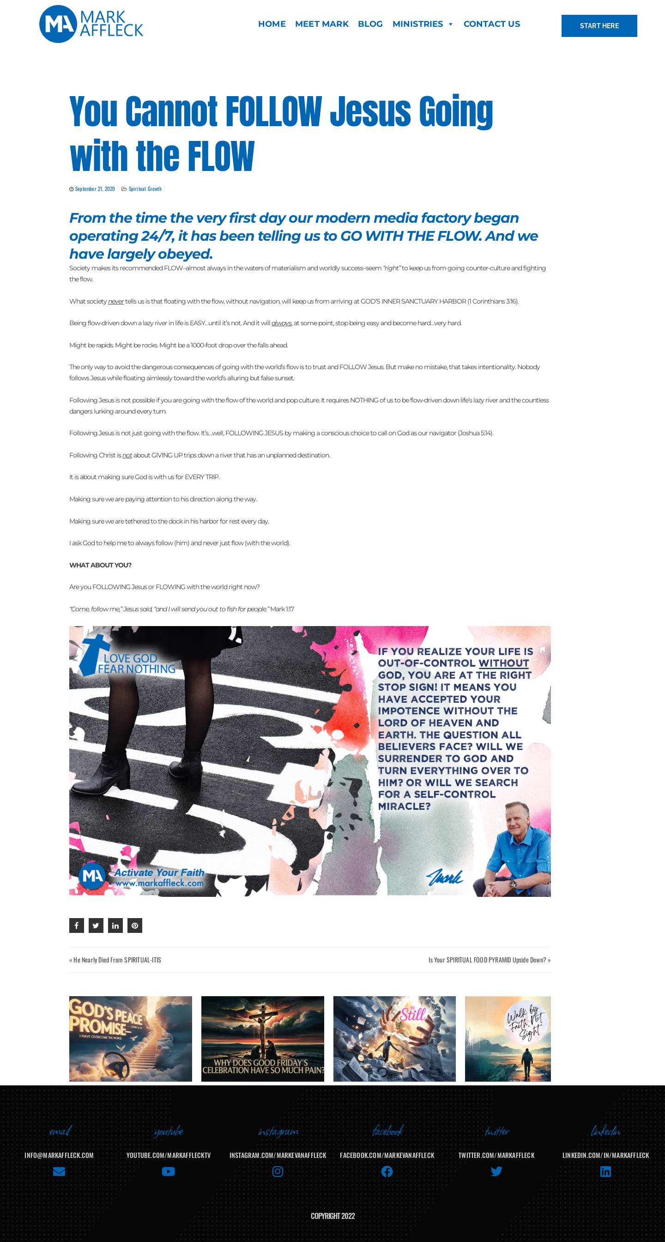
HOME (272, 24)
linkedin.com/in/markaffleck (605, 1148)
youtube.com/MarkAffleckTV (169, 1148)
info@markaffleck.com (59, 1148)
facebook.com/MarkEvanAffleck (387, 1148)
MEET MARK (322, 24)
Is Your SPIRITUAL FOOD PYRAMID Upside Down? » (490, 959)
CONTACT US (492, 24)
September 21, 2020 (95, 188)
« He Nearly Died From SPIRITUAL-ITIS (115, 959)
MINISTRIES (423, 24)
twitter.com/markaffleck (496, 1148)
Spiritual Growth (145, 188)
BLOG (370, 24)
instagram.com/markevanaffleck (278, 1148)
